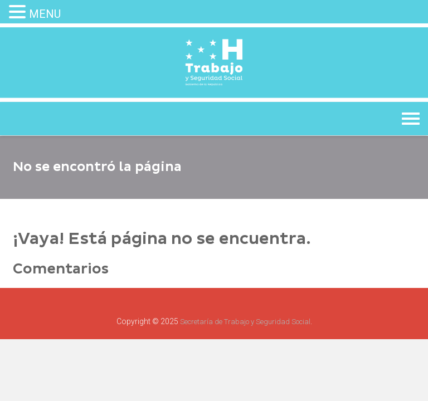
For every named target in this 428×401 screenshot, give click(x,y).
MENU (45, 14)
